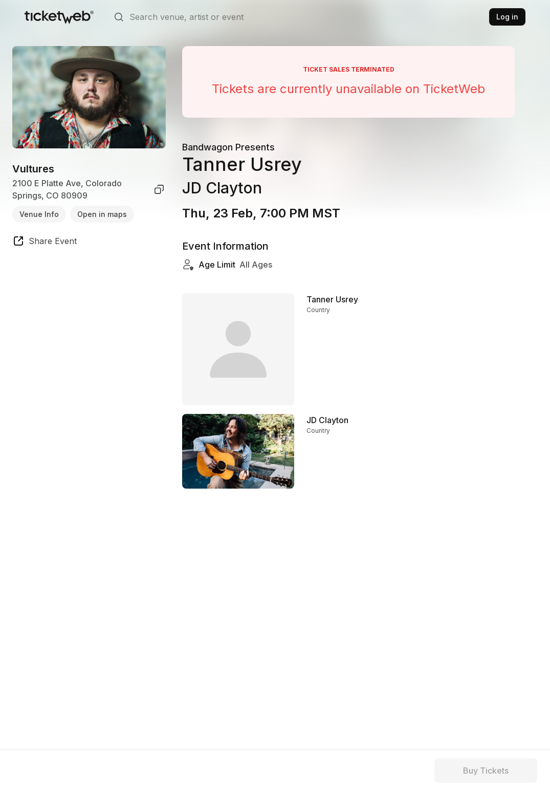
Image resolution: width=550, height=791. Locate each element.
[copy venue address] (159, 189)
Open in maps (102, 214)
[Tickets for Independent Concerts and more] (59, 17)
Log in (507, 16)
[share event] (44, 242)
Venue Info (39, 214)
